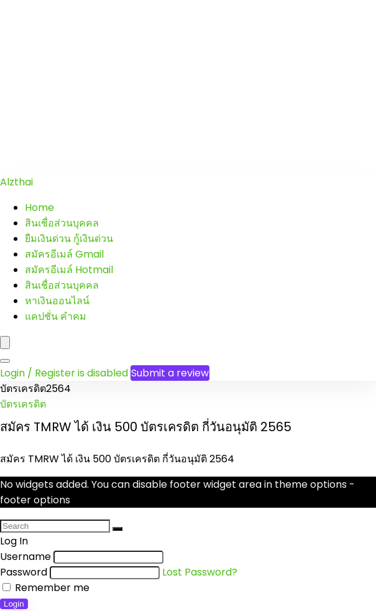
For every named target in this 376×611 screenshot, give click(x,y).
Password (23, 572)
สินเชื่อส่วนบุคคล (62, 223)
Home (39, 207)
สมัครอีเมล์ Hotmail (69, 270)
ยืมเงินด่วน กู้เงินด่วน (69, 238)
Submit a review (170, 373)
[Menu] (5, 342)
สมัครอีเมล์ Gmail (64, 254)
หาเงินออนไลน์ (57, 301)
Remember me (45, 588)
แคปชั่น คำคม (55, 316)
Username (25, 556)
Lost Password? (199, 572)
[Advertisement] (188, 87)
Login (14, 604)
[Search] (5, 361)
